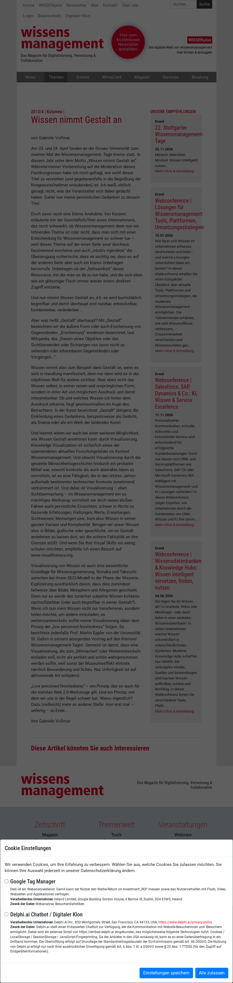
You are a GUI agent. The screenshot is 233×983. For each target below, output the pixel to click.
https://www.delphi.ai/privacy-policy (185, 922)
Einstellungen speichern (166, 973)
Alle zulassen (212, 973)
